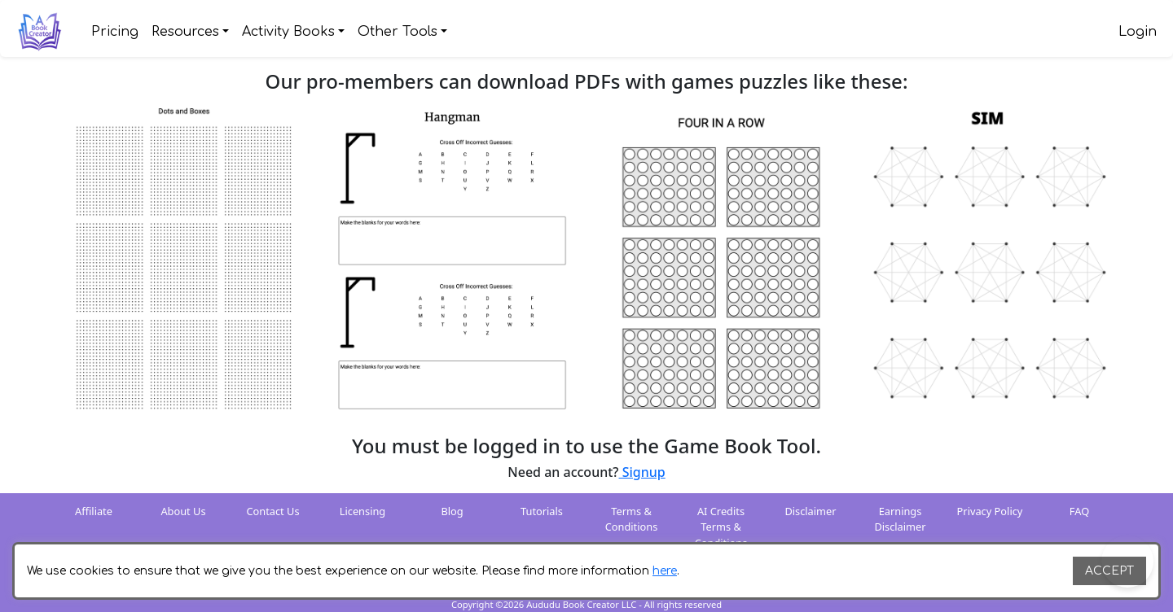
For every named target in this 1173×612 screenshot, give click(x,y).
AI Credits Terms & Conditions (721, 526)
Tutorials (542, 511)
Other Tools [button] (397, 31)
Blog (452, 511)
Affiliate (93, 511)
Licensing (363, 511)
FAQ (1079, 511)
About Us (182, 511)
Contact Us (272, 511)
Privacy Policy (990, 511)
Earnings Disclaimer (899, 519)
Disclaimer (810, 511)
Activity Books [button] (288, 31)
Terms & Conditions (631, 519)
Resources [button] (185, 31)
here (664, 571)
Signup (642, 472)
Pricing (114, 31)
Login (1137, 31)
